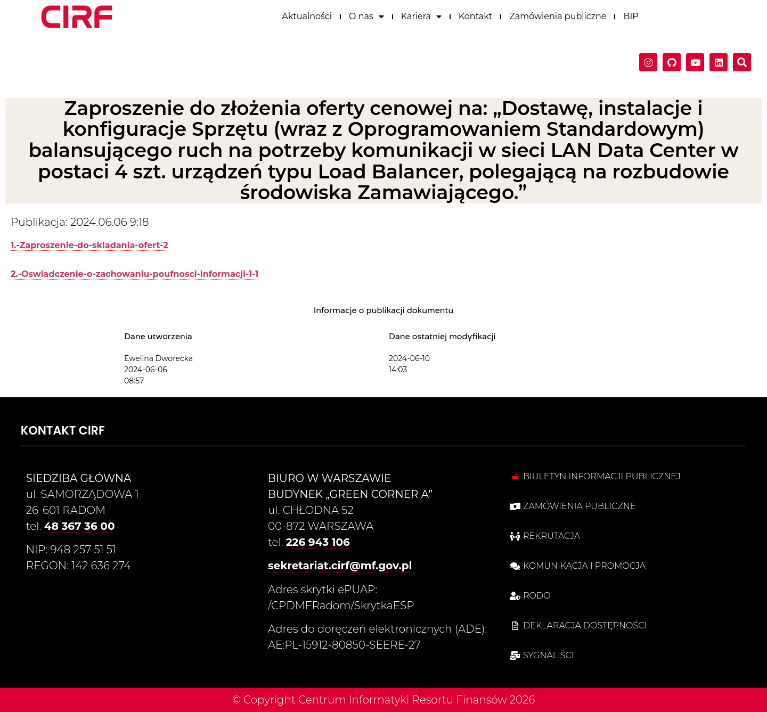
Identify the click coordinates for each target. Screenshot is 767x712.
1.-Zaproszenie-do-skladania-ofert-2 (89, 245)
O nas (366, 15)
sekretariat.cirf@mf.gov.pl (340, 565)
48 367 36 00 (79, 526)
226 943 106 (318, 542)
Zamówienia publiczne (557, 15)
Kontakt (476, 15)
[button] (742, 61)
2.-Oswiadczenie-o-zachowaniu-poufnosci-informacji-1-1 (134, 274)
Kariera (421, 15)
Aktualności (307, 15)
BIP (630, 15)
